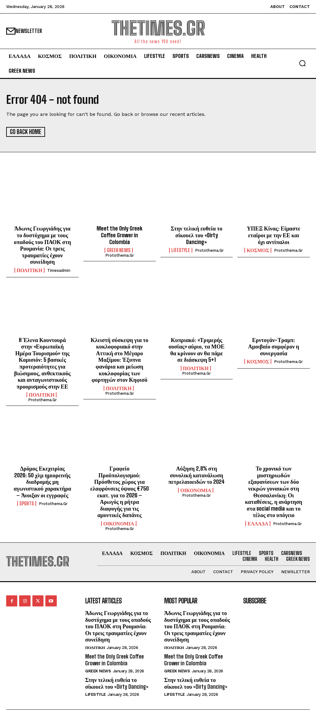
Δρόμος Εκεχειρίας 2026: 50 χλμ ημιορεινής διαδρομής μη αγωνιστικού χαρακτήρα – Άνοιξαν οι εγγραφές (42, 481)
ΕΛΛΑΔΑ (257, 523)
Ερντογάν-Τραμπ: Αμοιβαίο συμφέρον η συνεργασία (273, 346)
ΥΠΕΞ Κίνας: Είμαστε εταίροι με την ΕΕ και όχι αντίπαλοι (273, 235)
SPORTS (26, 503)
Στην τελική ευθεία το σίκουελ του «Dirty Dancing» (196, 235)
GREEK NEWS (119, 249)
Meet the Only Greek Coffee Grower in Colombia (119, 235)
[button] (302, 63)
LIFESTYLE (180, 249)
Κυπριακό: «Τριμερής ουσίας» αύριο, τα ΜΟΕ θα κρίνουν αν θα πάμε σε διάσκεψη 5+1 (196, 349)
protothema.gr (119, 255)
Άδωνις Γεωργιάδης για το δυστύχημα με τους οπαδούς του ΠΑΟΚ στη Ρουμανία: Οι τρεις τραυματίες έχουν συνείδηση (42, 245)
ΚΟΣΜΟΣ (258, 249)
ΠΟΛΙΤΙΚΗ (29, 269)
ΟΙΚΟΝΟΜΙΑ (118, 523)
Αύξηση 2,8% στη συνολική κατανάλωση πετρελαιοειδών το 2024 (196, 475)
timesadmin (58, 270)
